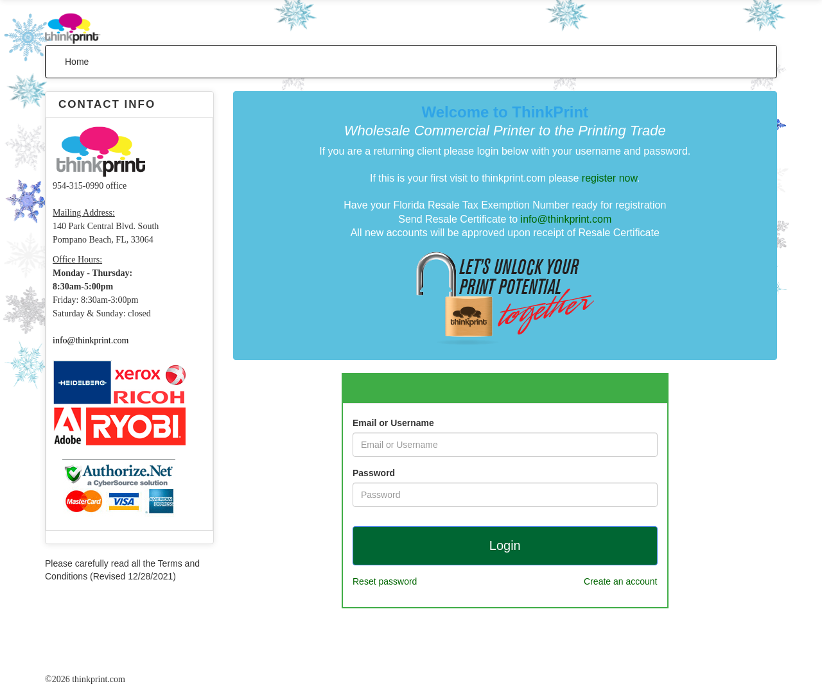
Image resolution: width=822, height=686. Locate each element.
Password (374, 473)
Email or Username (393, 423)
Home (77, 61)
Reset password (385, 581)
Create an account (620, 581)
